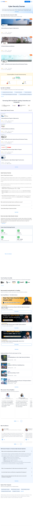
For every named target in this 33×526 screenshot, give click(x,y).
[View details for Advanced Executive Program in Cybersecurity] (16, 26)
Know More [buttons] (17, 325)
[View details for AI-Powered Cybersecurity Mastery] (16, 43)
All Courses (27, 1)
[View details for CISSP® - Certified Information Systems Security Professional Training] (16, 61)
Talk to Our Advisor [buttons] (8, 260)
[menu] (1, 1)
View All (23, 103)
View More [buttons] (16, 363)
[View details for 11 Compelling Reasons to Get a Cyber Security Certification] (15, 372)
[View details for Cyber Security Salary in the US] (10, 387)
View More (16, 219)
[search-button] (31, 2)
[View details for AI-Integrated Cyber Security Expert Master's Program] (16, 156)
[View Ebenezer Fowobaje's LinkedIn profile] (23, 410)
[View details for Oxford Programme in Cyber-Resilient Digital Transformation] (16, 167)
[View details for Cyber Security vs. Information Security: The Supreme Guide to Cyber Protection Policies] (16, 395)
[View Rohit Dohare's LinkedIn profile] (9, 410)
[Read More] (17, 11)
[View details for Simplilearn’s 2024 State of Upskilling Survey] (12, 380)
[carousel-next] (21, 435)
